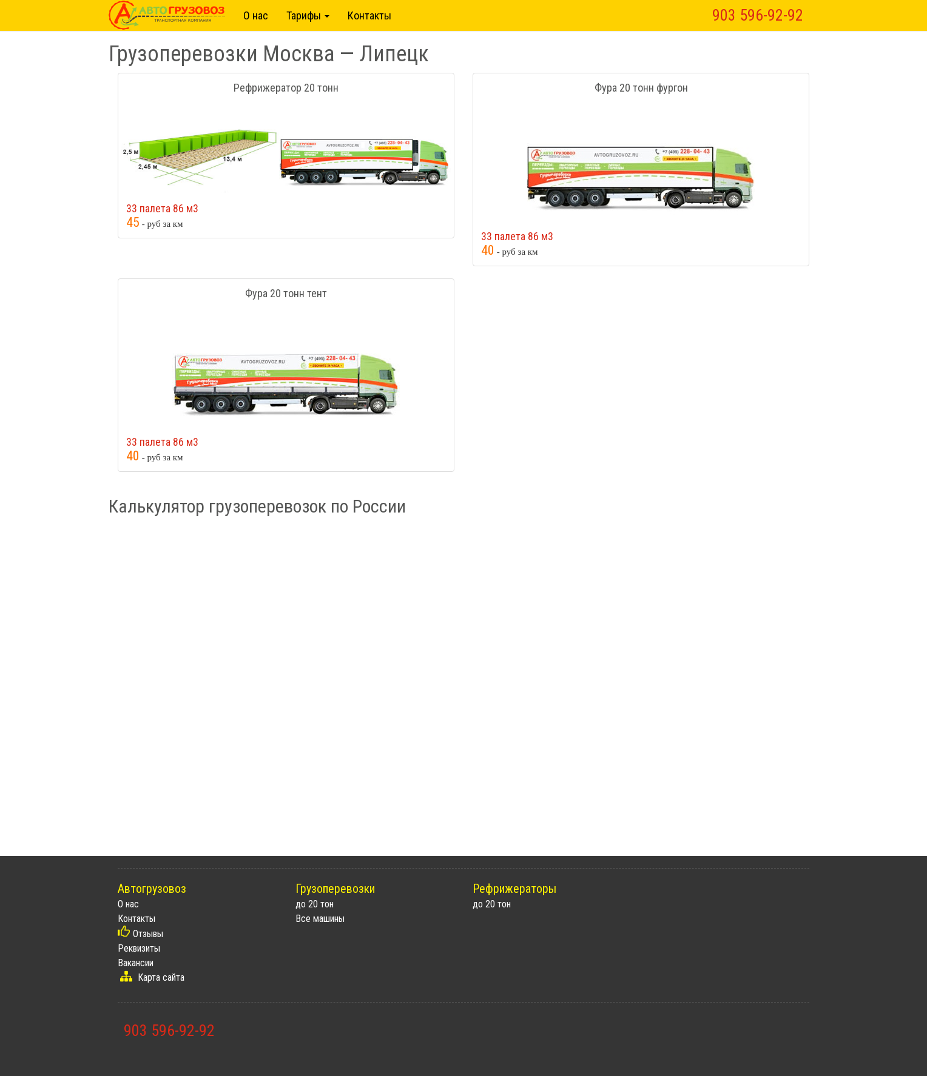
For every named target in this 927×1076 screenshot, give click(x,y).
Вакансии (135, 963)
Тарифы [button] (307, 15)
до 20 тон (314, 904)
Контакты (369, 15)
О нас (255, 15)
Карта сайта (161, 977)
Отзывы (148, 934)
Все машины (320, 918)
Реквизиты (139, 948)
